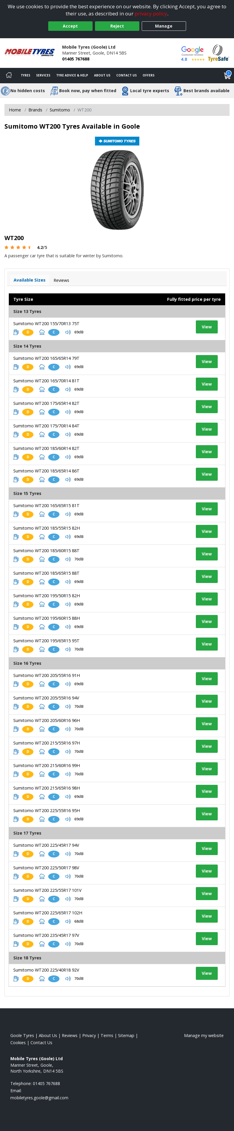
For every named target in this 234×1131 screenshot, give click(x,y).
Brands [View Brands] (35, 110)
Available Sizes (30, 280)
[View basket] (227, 75)
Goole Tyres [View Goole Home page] (22, 1035)
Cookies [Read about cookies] (18, 1042)
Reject (117, 26)
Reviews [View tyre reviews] (61, 280)
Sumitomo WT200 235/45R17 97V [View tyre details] (46, 935)
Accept (70, 26)
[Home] (9, 75)
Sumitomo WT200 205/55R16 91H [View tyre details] (46, 675)
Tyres (25, 75)
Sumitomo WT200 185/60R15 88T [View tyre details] (46, 550)
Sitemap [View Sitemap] (126, 1035)
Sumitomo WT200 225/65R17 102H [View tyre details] (47, 913)
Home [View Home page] (15, 110)
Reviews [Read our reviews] (70, 1035)
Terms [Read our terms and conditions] (107, 1035)
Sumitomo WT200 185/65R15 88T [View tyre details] (46, 573)
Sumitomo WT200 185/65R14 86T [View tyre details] (46, 471)
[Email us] (39, 1097)
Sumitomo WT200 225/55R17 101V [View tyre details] (47, 890)
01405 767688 (75, 59)
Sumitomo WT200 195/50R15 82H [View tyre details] (46, 595)
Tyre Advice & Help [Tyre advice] (72, 75)
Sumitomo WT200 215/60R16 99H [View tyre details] (46, 765)
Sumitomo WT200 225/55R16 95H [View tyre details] (46, 810)
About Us (102, 75)
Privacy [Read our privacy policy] (89, 1035)
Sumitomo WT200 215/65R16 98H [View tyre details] (46, 788)
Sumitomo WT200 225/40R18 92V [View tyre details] (46, 970)
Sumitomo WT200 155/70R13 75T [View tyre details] (46, 323)
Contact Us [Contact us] (126, 75)
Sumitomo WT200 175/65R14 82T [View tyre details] (46, 403)
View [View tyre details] (207, 327)
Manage (163, 26)
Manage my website (204, 1035)
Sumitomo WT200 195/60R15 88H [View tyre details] (46, 618)
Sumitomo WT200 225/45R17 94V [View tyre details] (46, 845)
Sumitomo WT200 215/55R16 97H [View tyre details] (46, 743)
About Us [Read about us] (48, 1035)
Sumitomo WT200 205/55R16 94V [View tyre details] (46, 698)
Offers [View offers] (148, 75)
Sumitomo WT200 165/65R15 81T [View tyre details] (46, 505)
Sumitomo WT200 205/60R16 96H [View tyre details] (46, 720)
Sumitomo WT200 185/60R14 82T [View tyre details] (46, 448)
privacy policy (151, 13)
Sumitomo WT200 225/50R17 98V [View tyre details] (46, 867)
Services (43, 75)
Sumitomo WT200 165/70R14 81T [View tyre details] (46, 381)
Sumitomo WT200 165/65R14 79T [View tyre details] (46, 358)
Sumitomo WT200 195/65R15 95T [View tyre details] (46, 640)
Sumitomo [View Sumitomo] (60, 110)
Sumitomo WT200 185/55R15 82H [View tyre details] (46, 528)
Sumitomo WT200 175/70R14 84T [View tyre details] (46, 426)
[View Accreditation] (219, 52)
